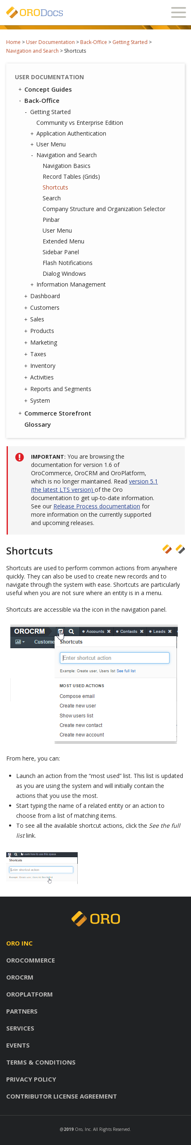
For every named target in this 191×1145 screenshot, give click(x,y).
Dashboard (43, 296)
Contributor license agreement (61, 1096)
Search (52, 198)
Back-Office (93, 42)
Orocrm (19, 977)
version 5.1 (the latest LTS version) (94, 485)
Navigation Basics (67, 166)
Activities (40, 377)
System (38, 400)
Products (40, 331)
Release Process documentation (96, 506)
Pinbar (51, 220)
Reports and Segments (58, 389)
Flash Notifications (68, 263)
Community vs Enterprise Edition (79, 122)
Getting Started (130, 42)
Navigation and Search (32, 50)
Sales (35, 319)
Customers (43, 308)
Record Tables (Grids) (71, 176)
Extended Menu (63, 241)
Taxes (36, 354)
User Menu (49, 144)
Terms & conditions (41, 1062)
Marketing (41, 342)
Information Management (69, 284)
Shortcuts (55, 187)
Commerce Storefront (54, 413)
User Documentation (50, 42)
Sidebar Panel (61, 252)
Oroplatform (29, 994)
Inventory (40, 366)
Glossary (37, 424)
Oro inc (19, 943)
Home (13, 42)
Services (20, 1028)
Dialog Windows (64, 273)
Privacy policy (31, 1079)
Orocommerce (30, 960)
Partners (22, 1011)
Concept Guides (44, 89)
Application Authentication (69, 133)
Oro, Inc (83, 1129)
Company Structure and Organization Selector (104, 209)
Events (18, 1045)
